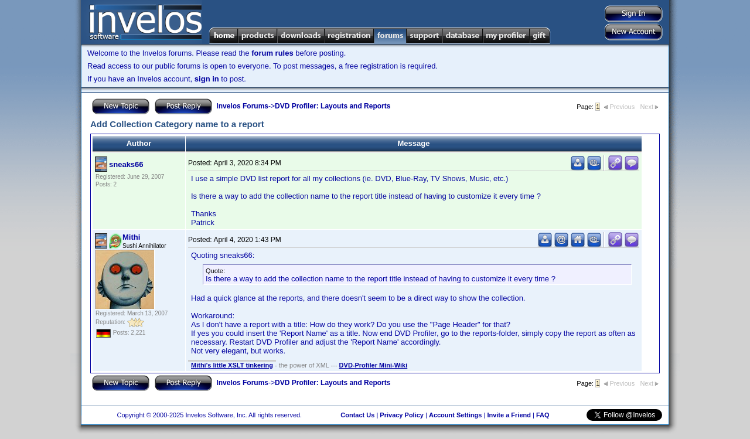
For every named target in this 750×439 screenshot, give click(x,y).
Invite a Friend (509, 414)
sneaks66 (126, 164)
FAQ (543, 414)
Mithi (131, 237)
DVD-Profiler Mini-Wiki (373, 365)
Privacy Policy (402, 414)
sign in (207, 78)
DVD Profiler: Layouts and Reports (332, 106)
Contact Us (357, 414)
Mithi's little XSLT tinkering (232, 365)
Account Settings (455, 414)
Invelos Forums (242, 106)
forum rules (272, 53)
